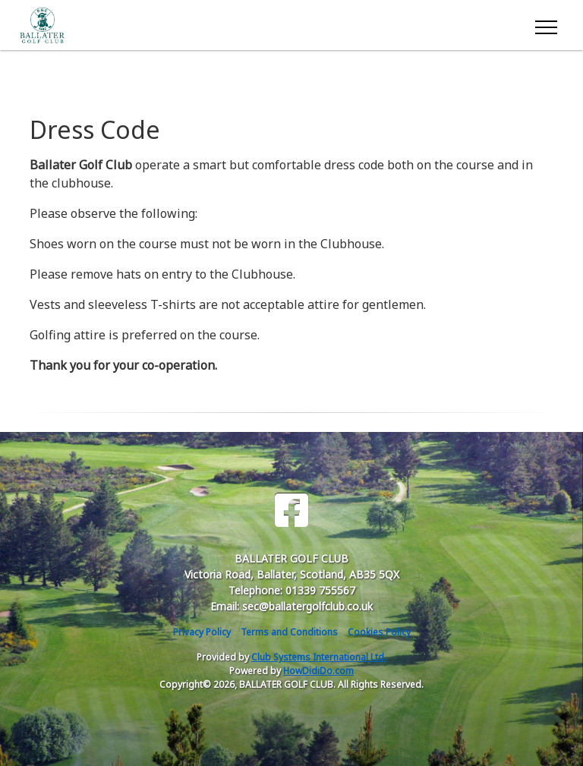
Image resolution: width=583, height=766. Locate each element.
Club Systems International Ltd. (318, 657)
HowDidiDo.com (318, 670)
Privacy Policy (202, 632)
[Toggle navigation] (545, 25)
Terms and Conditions (289, 632)
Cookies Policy (379, 632)
